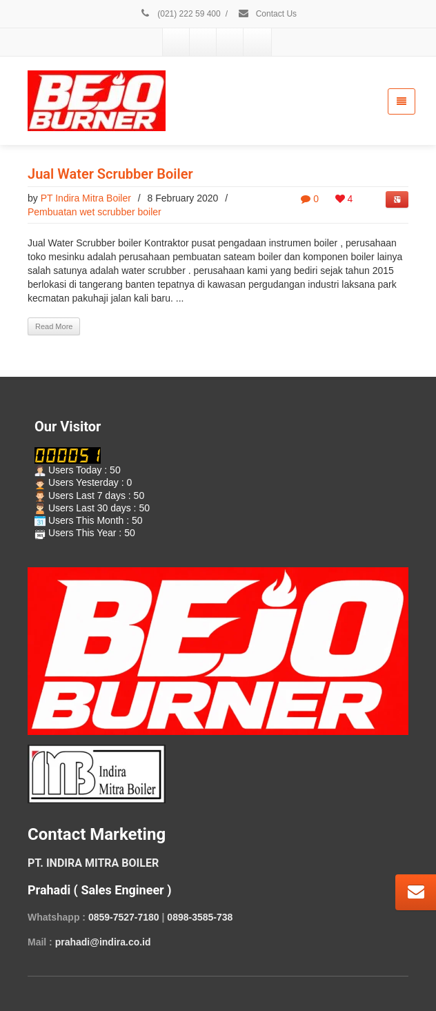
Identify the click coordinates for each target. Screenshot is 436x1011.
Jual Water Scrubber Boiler (110, 174)
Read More (53, 326)
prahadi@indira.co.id (103, 942)
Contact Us (267, 14)
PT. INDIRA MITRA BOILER (93, 863)
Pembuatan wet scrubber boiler (94, 211)
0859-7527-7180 (123, 917)
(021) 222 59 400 (180, 14)
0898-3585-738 (199, 917)
